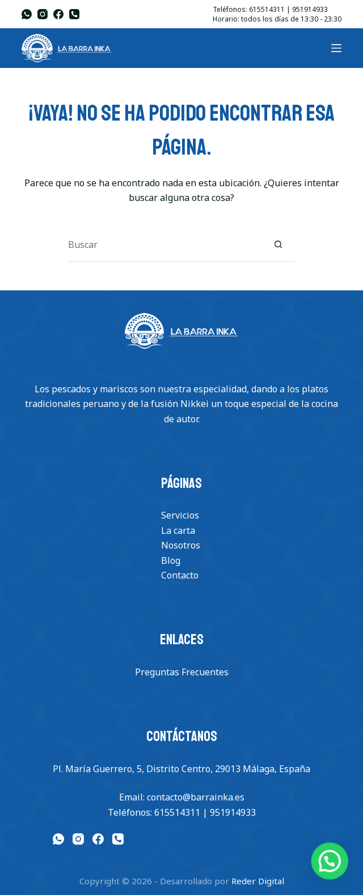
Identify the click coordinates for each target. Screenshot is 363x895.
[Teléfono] (74, 14)
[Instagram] (42, 14)
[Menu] (336, 48)
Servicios (180, 515)
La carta (178, 530)
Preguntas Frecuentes (182, 672)
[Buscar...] (164, 245)
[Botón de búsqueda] (278, 245)
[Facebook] (58, 14)
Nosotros (180, 545)
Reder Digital (257, 881)
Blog (170, 560)
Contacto (180, 575)
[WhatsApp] (27, 14)
